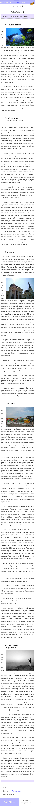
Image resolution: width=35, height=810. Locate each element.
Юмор (22, 2)
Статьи (16, 2)
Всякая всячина (8, 794)
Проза (2, 2)
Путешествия (16, 791)
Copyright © (26, 800)
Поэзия (9, 2)
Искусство (6, 791)
